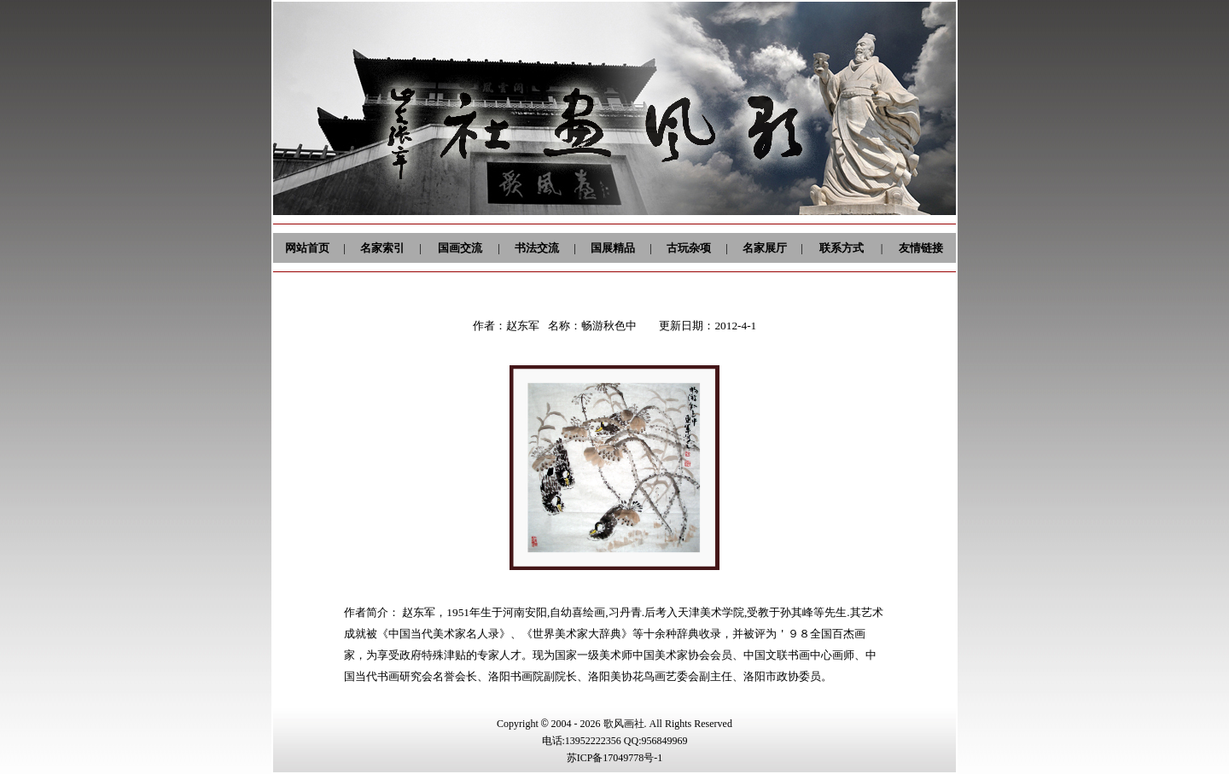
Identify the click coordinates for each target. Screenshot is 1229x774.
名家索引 (382, 248)
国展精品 (613, 248)
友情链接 (921, 248)
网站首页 (307, 248)
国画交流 (460, 248)
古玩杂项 (689, 248)
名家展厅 (765, 248)
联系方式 (841, 248)
